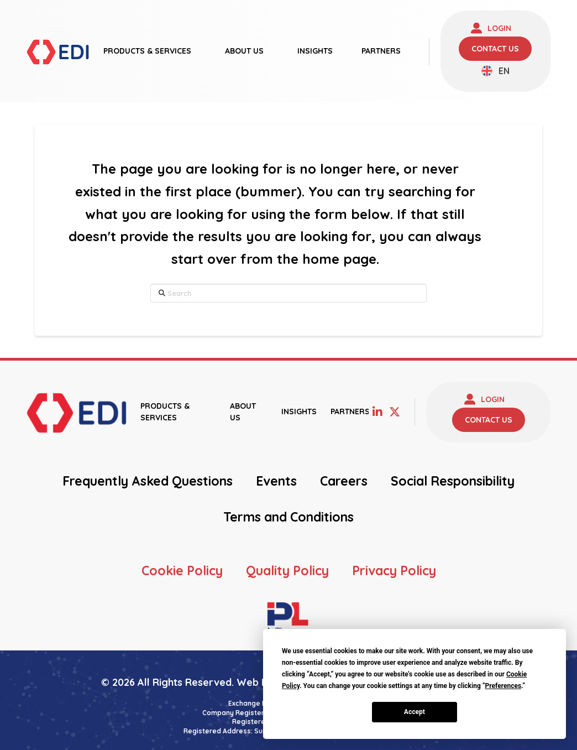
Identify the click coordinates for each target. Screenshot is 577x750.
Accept (414, 712)
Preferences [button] (503, 686)
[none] (495, 71)
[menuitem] (495, 71)
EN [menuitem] (504, 70)
